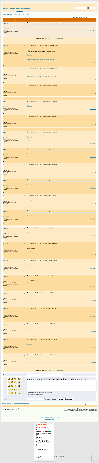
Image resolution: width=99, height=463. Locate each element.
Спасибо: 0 (93, 30)
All (53, 38)
